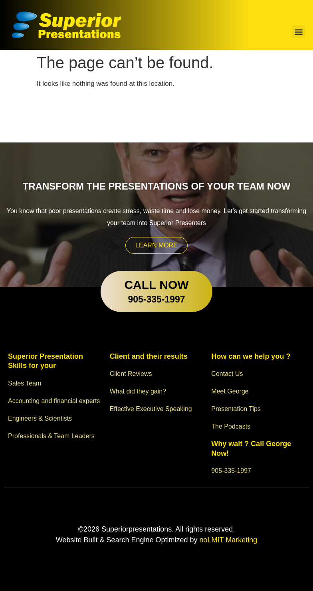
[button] (298, 31)
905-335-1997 (156, 299)
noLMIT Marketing (228, 540)
